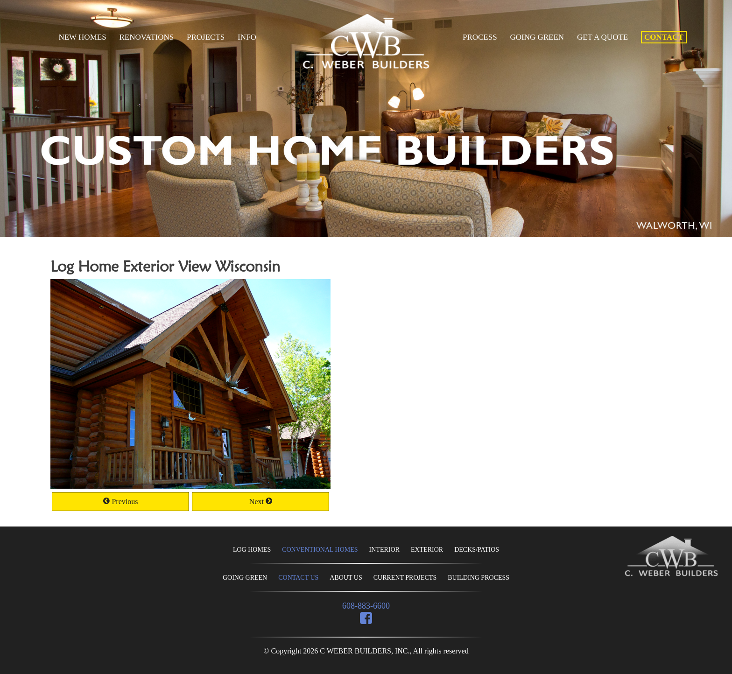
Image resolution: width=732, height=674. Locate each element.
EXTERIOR (427, 549)
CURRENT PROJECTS (405, 577)
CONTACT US (298, 577)
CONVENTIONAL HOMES (320, 549)
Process (480, 37)
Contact (663, 37)
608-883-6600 (366, 606)
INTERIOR (384, 549)
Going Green (537, 37)
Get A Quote (602, 37)
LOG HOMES (252, 549)
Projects (206, 37)
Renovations (146, 37)
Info (247, 37)
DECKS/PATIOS (476, 549)
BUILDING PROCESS (478, 577)
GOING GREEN (245, 577)
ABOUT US (346, 577)
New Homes (82, 37)
